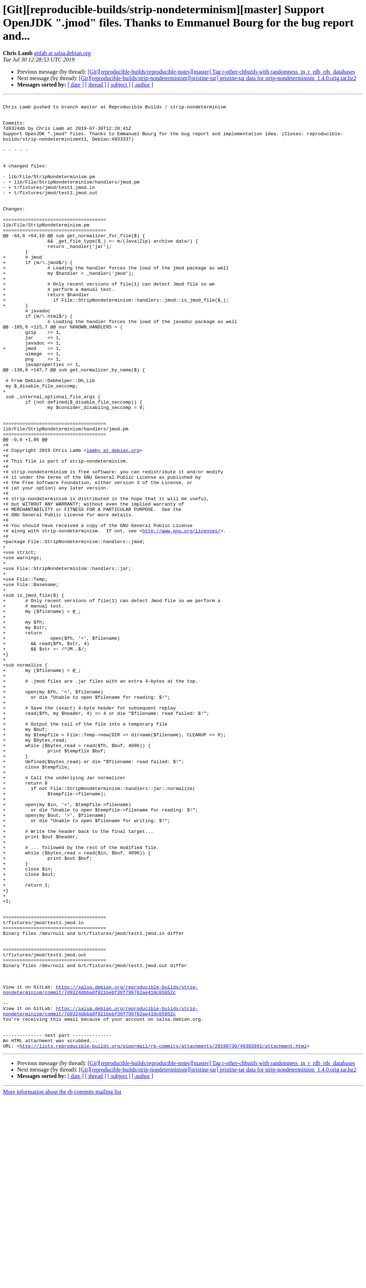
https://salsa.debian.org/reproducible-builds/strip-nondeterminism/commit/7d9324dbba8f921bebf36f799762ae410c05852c (100, 1168)
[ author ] (142, 85)
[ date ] (76, 85)
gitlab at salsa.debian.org (62, 53)
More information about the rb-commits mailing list (62, 1282)
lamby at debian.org (112, 521)
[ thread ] (95, 85)
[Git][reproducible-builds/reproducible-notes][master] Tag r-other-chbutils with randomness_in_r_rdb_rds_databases (221, 72)
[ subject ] (119, 85)
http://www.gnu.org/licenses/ (181, 617)
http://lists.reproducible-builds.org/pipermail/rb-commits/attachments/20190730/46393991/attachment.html (163, 1236)
